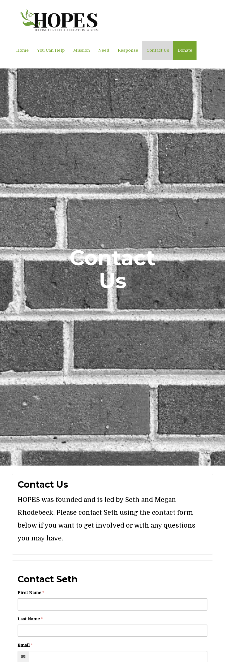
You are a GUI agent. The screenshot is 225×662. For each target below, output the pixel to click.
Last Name (29, 618)
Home (22, 50)
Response (128, 50)
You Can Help (51, 50)
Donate (185, 50)
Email (24, 645)
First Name (29, 592)
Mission (81, 50)
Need (103, 50)
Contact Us (158, 50)
